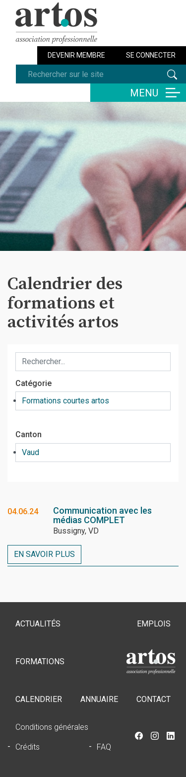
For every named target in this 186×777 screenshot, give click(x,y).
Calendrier (38, 699)
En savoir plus (44, 554)
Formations (39, 661)
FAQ (104, 747)
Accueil (151, 662)
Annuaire (99, 699)
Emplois (154, 623)
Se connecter (151, 55)
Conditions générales (51, 727)
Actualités (38, 623)
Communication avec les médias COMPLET (102, 515)
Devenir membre (76, 55)
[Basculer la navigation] (138, 92)
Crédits (27, 747)
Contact (153, 699)
